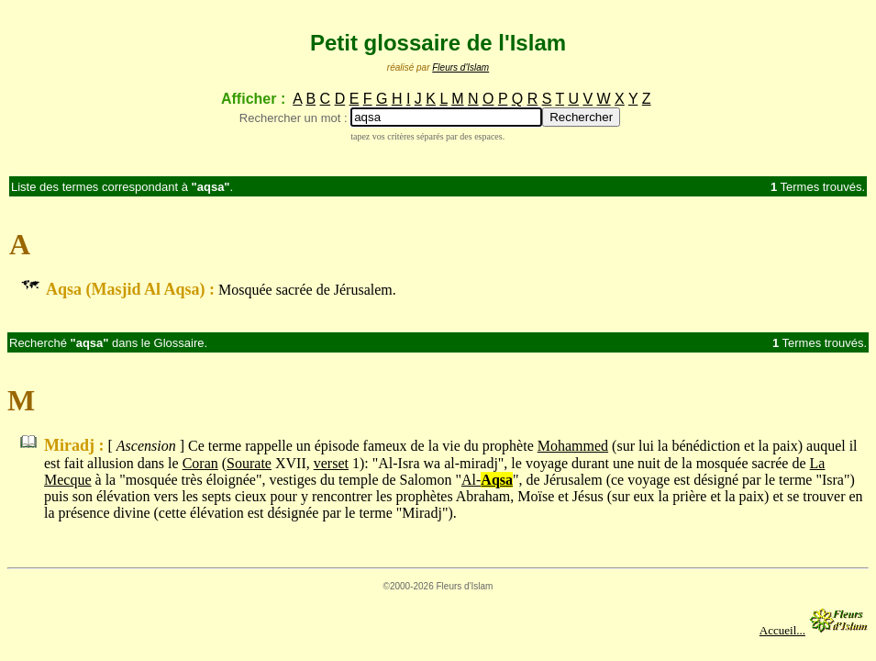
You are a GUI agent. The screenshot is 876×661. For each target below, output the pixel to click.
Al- (487, 479)
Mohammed (573, 446)
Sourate (249, 463)
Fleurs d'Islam (460, 67)
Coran (200, 463)
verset (331, 463)
